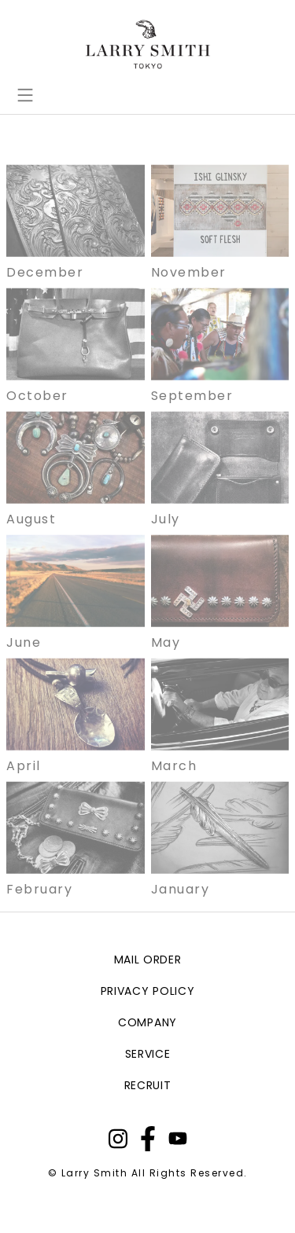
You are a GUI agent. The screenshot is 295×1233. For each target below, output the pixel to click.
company (147, 1022)
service (148, 1054)
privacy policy (148, 991)
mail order (148, 959)
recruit (147, 1085)
